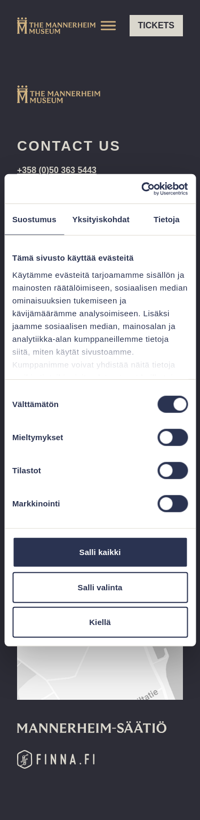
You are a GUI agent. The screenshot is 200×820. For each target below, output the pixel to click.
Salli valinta (100, 586)
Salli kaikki (100, 552)
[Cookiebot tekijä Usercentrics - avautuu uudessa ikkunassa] (142, 189)
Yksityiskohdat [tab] (101, 219)
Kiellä (100, 622)
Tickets (156, 25)
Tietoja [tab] (167, 219)
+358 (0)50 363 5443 (57, 170)
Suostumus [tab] (34, 219)
